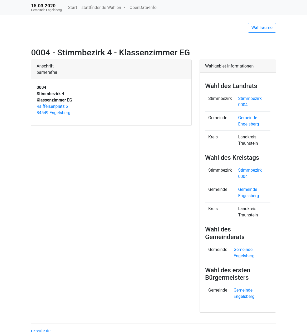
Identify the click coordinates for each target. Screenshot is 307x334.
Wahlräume (262, 27)
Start (72, 7)
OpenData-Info (143, 7)
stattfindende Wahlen (101, 7)
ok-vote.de (41, 330)
